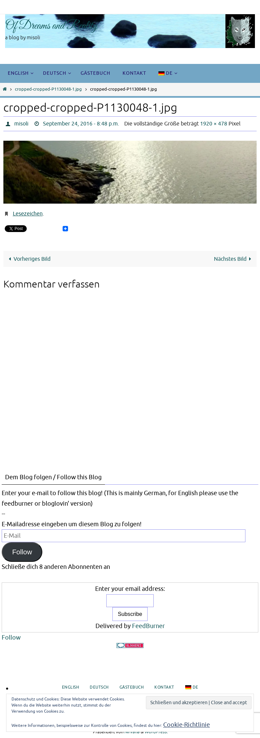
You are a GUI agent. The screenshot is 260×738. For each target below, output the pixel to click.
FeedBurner (148, 626)
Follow (22, 552)
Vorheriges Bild (28, 258)
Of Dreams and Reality (51, 26)
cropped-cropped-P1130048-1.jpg (48, 89)
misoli (21, 123)
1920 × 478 (213, 123)
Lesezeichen (28, 213)
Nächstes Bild (234, 258)
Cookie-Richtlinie (186, 725)
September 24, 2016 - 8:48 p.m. (81, 123)
